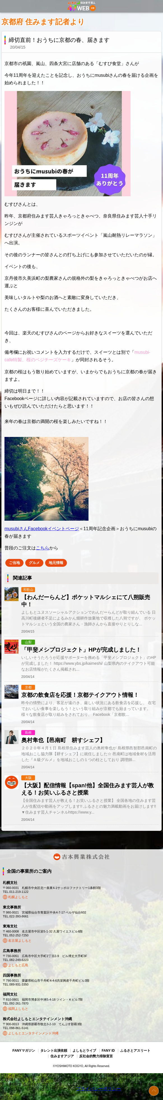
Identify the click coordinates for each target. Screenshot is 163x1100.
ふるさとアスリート (135, 1051)
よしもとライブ (84, 1051)
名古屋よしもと (20, 941)
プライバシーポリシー (98, 1088)
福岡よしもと (18, 1009)
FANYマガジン (24, 1051)
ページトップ (154, 1091)
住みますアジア (62, 1056)
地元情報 (56, 563)
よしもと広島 (18, 965)
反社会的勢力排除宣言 (96, 1056)
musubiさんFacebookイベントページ (41, 528)
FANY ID (108, 1051)
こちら (42, 548)
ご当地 (14, 563)
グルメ (34, 563)
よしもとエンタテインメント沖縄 (33, 1033)
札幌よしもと (18, 897)
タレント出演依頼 (53, 1051)
